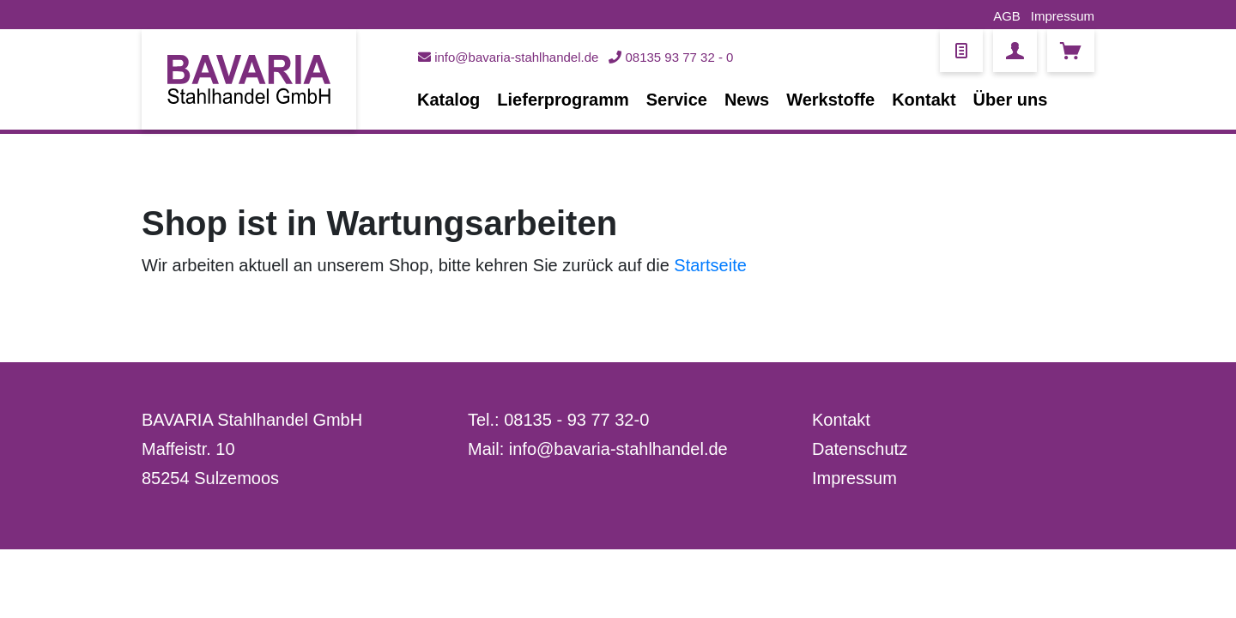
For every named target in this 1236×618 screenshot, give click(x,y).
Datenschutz (859, 448)
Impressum (1062, 16)
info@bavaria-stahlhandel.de (508, 57)
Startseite (710, 265)
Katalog (448, 99)
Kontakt (923, 99)
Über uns (1010, 99)
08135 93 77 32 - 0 (671, 57)
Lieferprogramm (562, 99)
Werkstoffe (830, 99)
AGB (1007, 16)
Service (676, 99)
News (746, 99)
